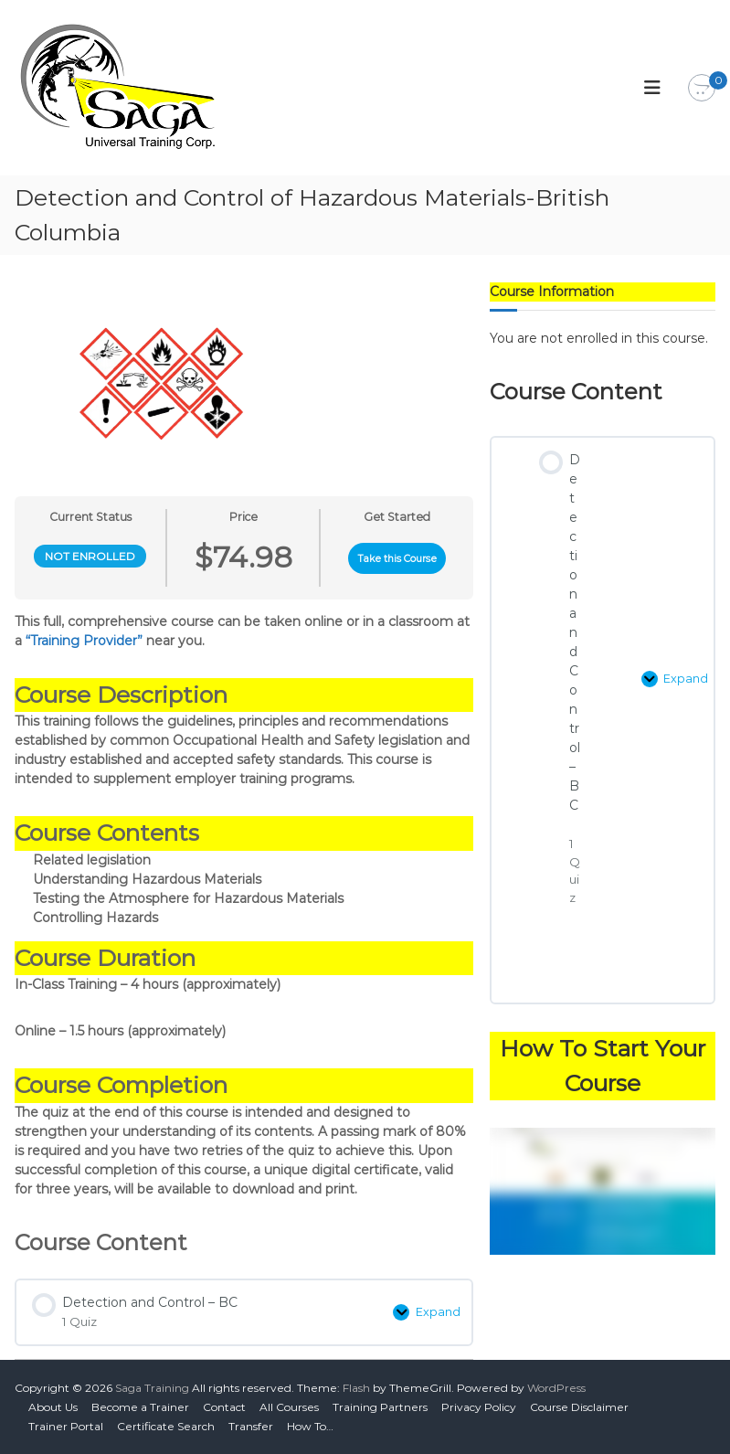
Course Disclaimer (579, 1407)
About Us (53, 1407)
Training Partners (380, 1407)
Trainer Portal (65, 1426)
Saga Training (152, 1388)
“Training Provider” (84, 640)
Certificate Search (166, 1426)
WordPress (556, 1388)
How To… (310, 1426)
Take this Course (397, 559)
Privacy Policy (478, 1407)
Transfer (250, 1426)
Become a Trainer (140, 1407)
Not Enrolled (90, 556)
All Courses (289, 1407)
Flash (356, 1388)
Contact (224, 1407)
